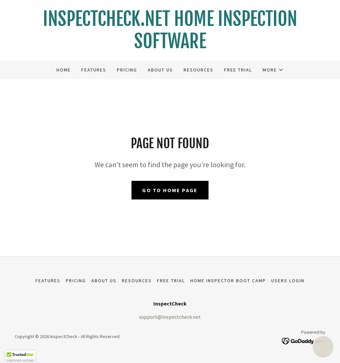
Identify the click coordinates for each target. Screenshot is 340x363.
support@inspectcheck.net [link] (170, 316)
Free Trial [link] (238, 70)
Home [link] (63, 70)
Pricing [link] (127, 70)
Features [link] (93, 70)
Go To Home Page (170, 190)
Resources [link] (198, 70)
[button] (273, 70)
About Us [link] (160, 70)
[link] (170, 46)
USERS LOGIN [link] (287, 281)
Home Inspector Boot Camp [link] (228, 281)
